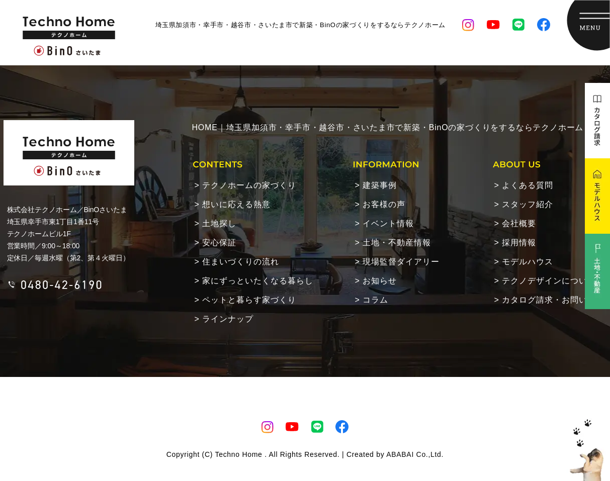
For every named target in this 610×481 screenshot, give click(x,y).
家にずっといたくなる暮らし (257, 280)
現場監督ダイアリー (401, 261)
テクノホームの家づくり (249, 185)
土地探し (219, 223)
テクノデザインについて (549, 280)
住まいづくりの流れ (240, 261)
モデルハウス (527, 261)
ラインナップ (227, 319)
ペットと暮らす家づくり (249, 300)
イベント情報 (388, 223)
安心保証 (219, 242)
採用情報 (519, 242)
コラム (375, 300)
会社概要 (519, 223)
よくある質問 (527, 185)
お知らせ (380, 280)
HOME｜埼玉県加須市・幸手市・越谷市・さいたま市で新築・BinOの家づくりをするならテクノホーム (388, 127)
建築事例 (380, 185)
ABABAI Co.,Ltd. (415, 454)
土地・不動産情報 (397, 242)
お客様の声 (384, 204)
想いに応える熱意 (236, 204)
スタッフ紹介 (527, 204)
